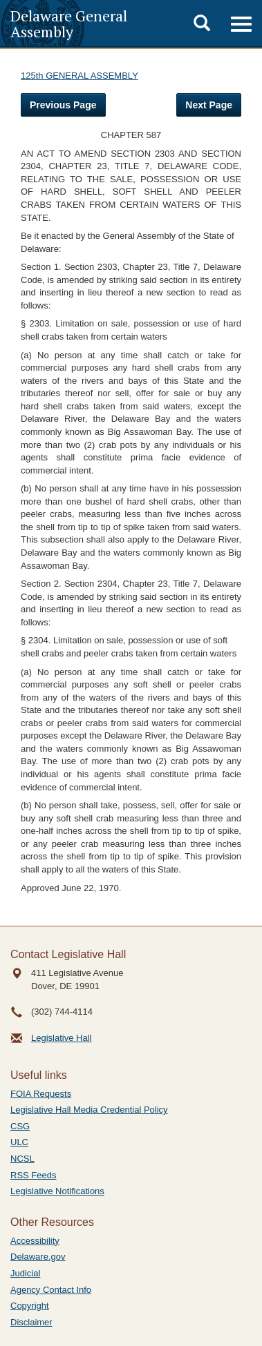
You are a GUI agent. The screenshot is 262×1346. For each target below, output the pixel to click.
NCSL (22, 1158)
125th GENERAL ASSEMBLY (79, 75)
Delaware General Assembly (68, 23)
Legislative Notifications (57, 1191)
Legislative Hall (61, 1038)
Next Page (208, 104)
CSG (20, 1126)
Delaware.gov (38, 1256)
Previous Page (63, 104)
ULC (19, 1142)
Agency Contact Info (50, 1290)
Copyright (29, 1305)
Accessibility (34, 1241)
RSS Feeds (33, 1175)
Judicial (25, 1273)
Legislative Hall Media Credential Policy (89, 1109)
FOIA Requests (40, 1094)
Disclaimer (31, 1322)
